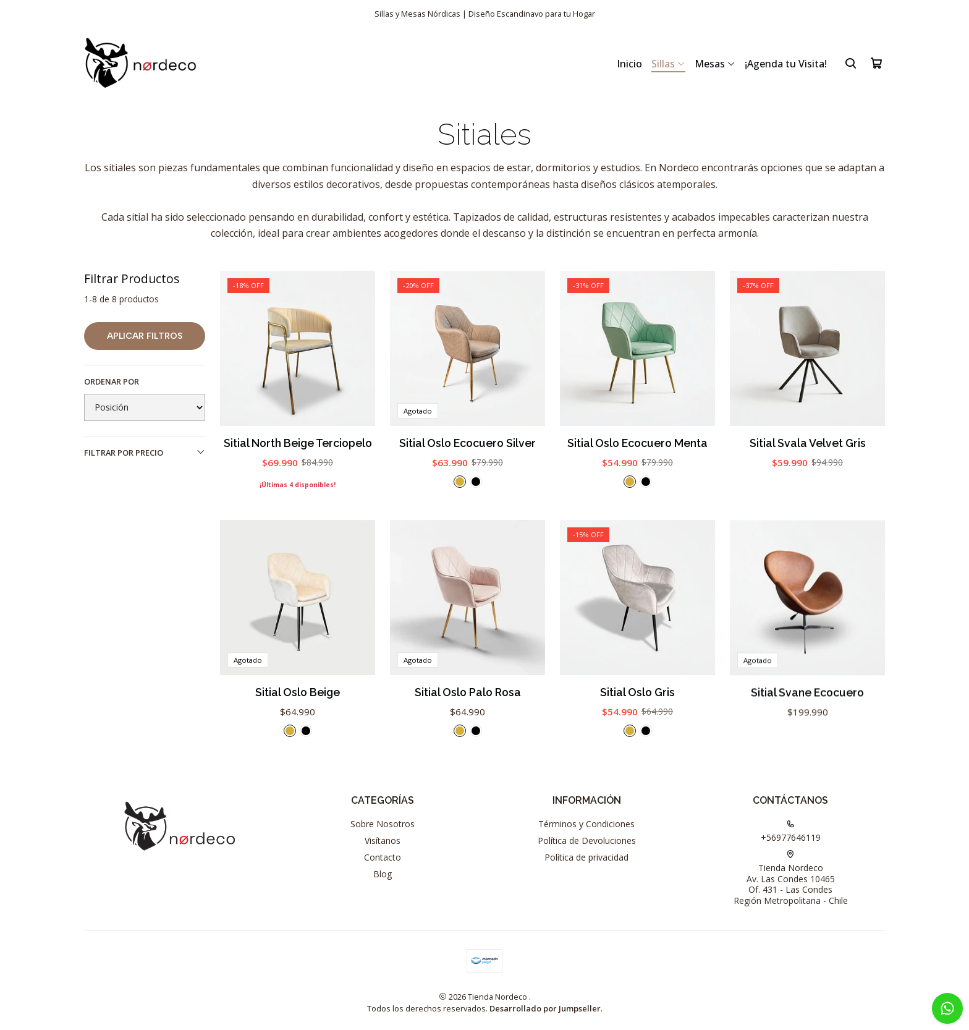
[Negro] (476, 481)
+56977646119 (791, 831)
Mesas (715, 63)
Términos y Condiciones (586, 824)
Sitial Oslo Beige (297, 749)
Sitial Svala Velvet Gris (808, 442)
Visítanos (382, 840)
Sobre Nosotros (382, 824)
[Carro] (876, 63)
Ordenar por (111, 381)
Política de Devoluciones (587, 840)
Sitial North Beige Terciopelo (298, 442)
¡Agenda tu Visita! (786, 63)
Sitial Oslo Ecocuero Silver (467, 442)
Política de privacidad (586, 857)
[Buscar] (851, 63)
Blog (382, 874)
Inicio (629, 63)
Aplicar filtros (144, 336)
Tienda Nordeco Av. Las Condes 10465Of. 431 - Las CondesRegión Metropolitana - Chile (791, 878)
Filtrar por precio (144, 452)
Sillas (668, 63)
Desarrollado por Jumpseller (545, 1008)
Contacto (382, 857)
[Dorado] (460, 481)
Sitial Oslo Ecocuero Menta (637, 442)
